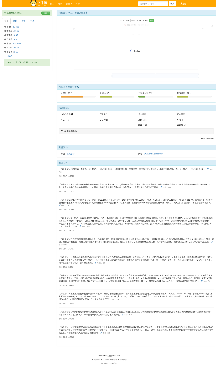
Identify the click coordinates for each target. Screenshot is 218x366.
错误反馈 (122, 360)
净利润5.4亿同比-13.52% (22, 62)
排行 (69, 4)
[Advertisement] (27, 93)
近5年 (139, 21)
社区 (52, 4)
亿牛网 (109, 356)
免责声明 (95, 360)
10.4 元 (16, 27)
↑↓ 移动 (9, 56)
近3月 (122, 21)
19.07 (16, 31)
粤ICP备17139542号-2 (109, 363)
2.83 (16, 52)
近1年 (133, 21)
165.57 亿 (17, 43)
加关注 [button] (45, 13)
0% (15, 39)
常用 (6, 21)
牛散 (78, 4)
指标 (15, 21)
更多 (33, 21)
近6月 (127, 21)
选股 (60, 4)
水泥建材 (71, 154)
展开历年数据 (69, 131)
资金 (24, 21)
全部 (151, 21)
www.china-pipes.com (153, 154)
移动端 (113, 360)
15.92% (16, 48)
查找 (172, 4)
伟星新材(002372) (13, 13)
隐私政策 (105, 360)
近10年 (145, 21)
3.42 (16, 35)
